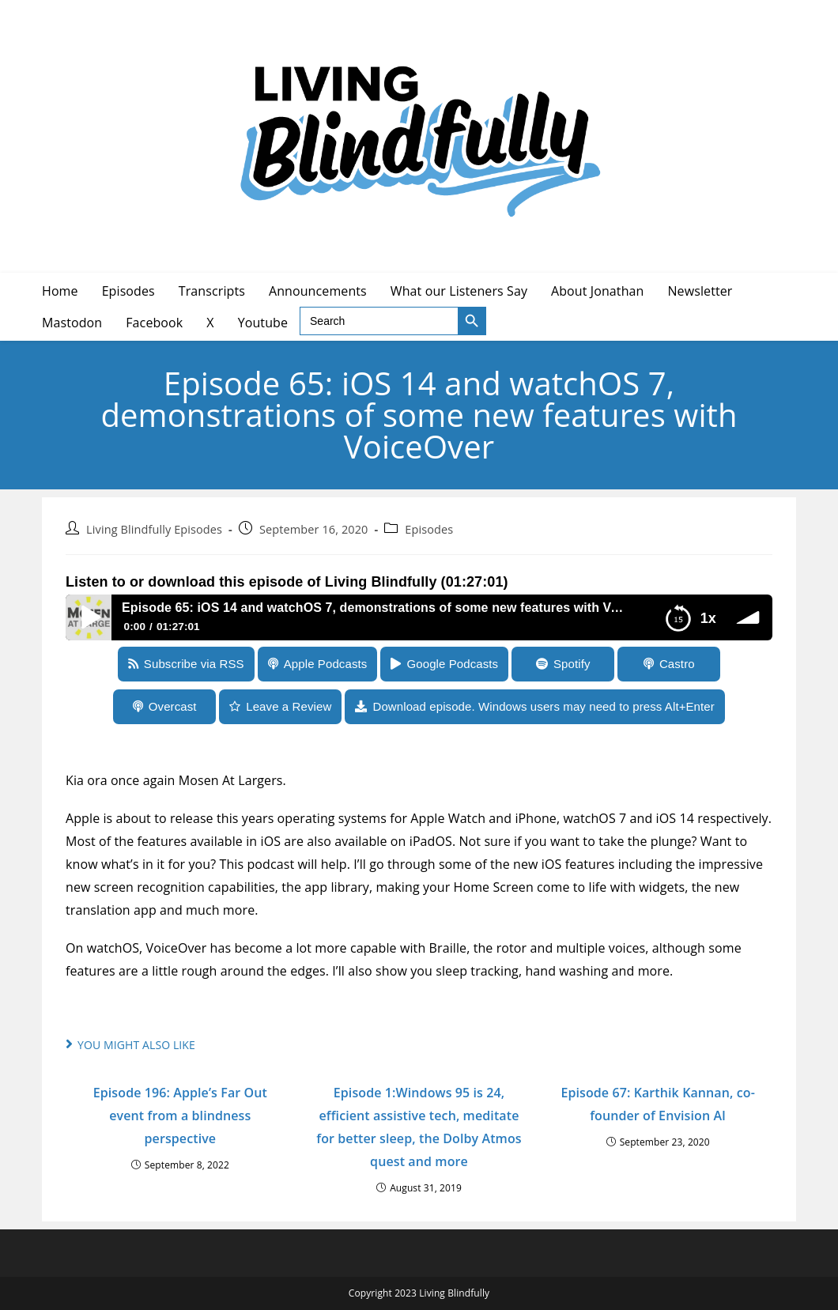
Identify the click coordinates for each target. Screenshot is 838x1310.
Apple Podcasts (326, 663)
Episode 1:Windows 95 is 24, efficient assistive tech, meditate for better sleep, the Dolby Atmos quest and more (418, 1126)
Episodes (429, 529)
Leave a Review (288, 706)
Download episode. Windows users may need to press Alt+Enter (543, 706)
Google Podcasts (452, 663)
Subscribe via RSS (194, 663)
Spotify (572, 663)
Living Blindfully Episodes (154, 529)
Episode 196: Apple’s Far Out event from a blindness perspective (180, 1115)
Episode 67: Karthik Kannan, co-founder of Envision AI (657, 1104)
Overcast (173, 706)
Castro (677, 663)
